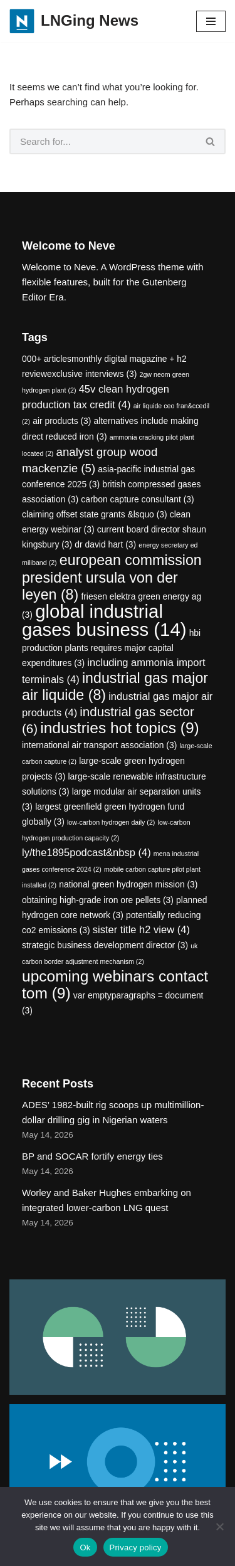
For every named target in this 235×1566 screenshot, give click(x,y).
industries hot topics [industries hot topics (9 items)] (119, 727)
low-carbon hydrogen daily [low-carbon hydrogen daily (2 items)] (111, 822)
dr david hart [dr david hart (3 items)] (105, 544)
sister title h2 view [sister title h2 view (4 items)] (141, 930)
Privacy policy (136, 1547)
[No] (219, 1526)
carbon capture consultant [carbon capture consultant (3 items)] (137, 499)
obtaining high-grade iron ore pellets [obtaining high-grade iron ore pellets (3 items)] (98, 900)
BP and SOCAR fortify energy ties (92, 1156)
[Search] (102, 141)
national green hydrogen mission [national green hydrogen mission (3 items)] (128, 884)
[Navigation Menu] (211, 21)
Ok (85, 1547)
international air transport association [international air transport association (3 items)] (99, 745)
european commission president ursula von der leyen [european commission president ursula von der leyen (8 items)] (112, 577)
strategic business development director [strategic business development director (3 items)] (105, 945)
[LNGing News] (73, 21)
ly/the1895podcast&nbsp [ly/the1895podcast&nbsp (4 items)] (86, 853)
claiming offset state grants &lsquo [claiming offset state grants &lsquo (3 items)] (94, 514)
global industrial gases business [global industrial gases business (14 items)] (104, 620)
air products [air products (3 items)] (62, 421)
